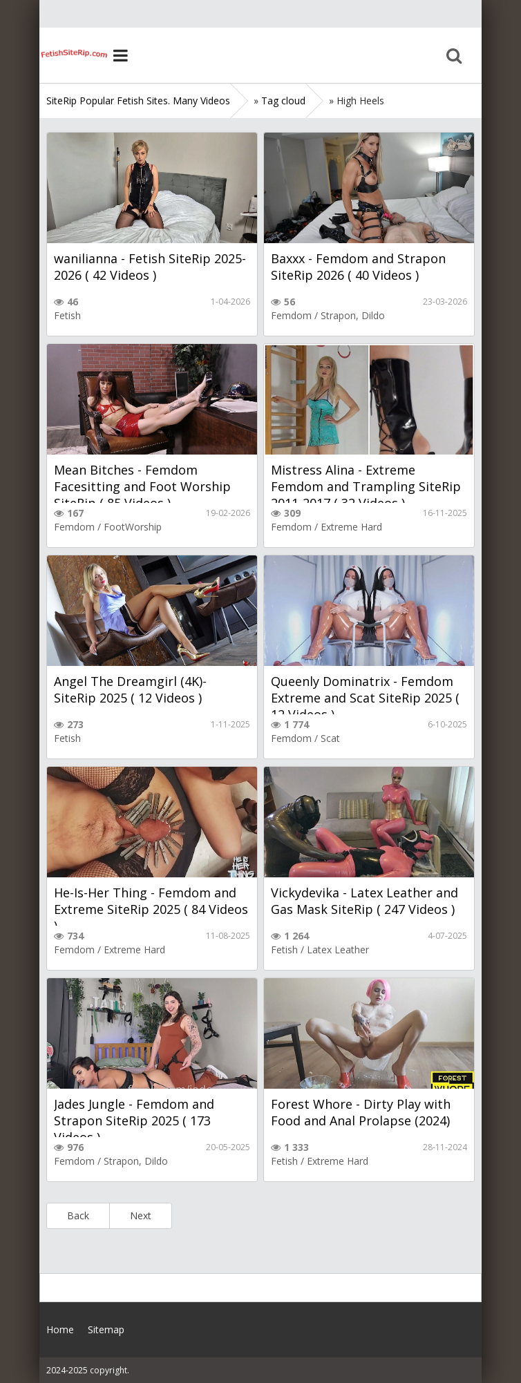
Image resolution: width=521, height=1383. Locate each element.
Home (73, 55)
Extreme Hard (351, 526)
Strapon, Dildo (353, 315)
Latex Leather (338, 949)
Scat (330, 738)
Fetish (67, 315)
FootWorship (133, 526)
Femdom (291, 315)
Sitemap (106, 1329)
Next (140, 1215)
